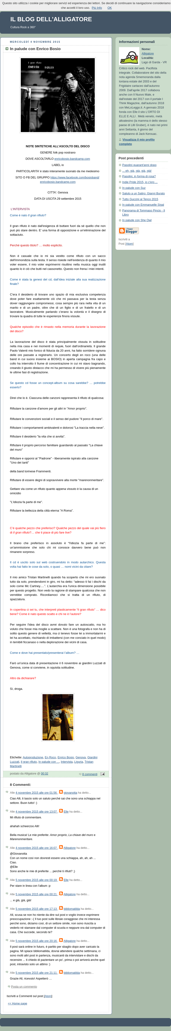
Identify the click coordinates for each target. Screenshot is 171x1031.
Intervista (67, 761)
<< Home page (17, 1003)
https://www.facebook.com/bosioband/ (74, 177)
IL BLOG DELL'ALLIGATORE (51, 19)
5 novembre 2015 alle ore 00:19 (37, 880)
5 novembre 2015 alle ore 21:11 (37, 972)
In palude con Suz (134, 188)
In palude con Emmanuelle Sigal (143, 204)
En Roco (50, 757)
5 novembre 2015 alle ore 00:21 (37, 894)
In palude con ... (48, 761)
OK (109, 7)
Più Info (97, 7)
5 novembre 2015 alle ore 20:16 (37, 941)
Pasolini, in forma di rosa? (139, 176)
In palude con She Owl (137, 220)
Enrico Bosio (66, 757)
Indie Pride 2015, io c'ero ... (140, 182)
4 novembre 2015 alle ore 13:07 (37, 811)
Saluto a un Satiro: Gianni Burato (143, 193)
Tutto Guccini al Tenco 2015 (140, 199)
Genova (81, 757)
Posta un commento (24, 986)
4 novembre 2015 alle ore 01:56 (37, 792)
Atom (48, 996)
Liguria (78, 761)
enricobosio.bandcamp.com (72, 158)
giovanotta (70, 792)
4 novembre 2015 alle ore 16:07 (37, 848)
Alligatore (70, 848)
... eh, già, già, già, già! (137, 170)
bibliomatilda (72, 908)
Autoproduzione (33, 757)
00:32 (44, 773)
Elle (66, 811)
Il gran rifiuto (29, 761)
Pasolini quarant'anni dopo (139, 165)
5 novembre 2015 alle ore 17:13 (37, 908)
